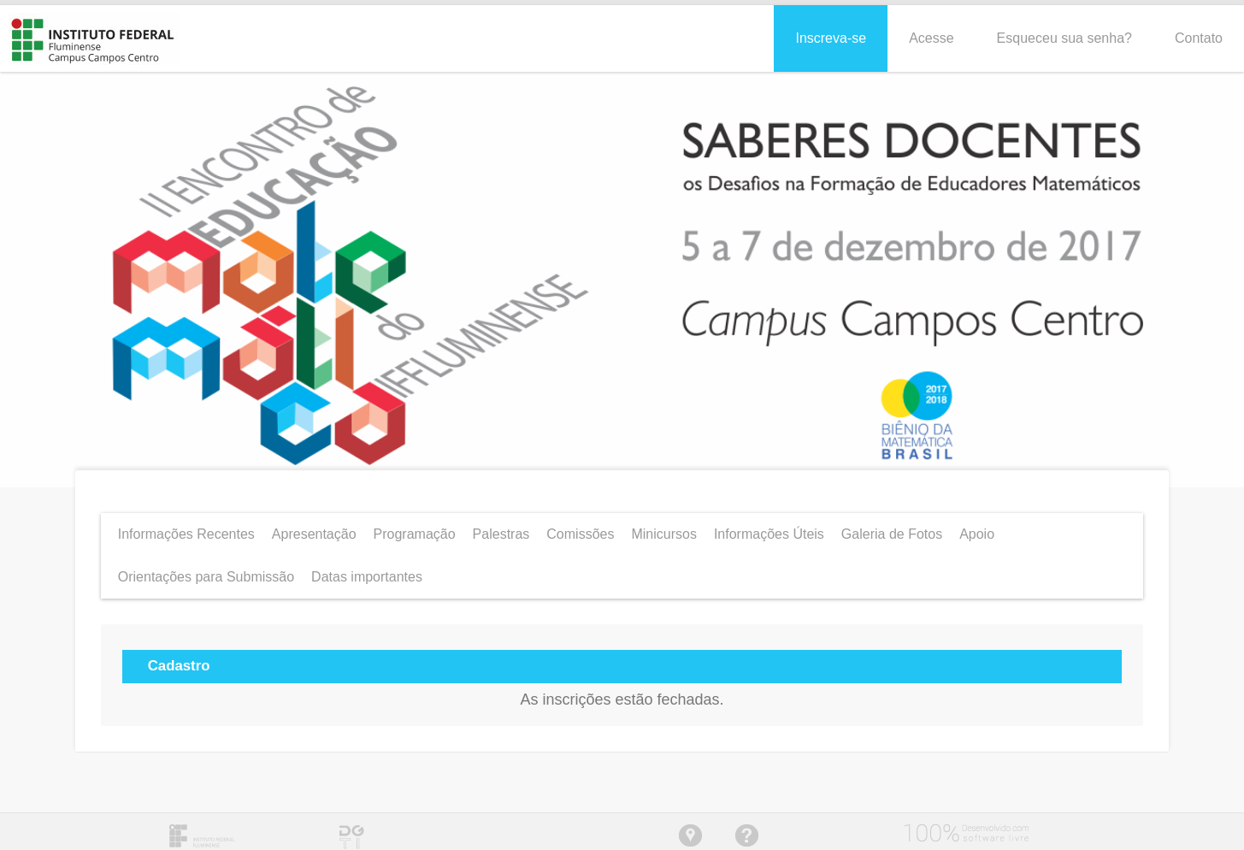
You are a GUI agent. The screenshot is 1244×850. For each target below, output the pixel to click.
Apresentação (314, 529)
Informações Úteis (769, 529)
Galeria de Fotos (891, 529)
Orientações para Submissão (206, 571)
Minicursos (663, 529)
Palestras (501, 529)
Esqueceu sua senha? (1064, 33)
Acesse (931, 33)
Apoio (976, 529)
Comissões (580, 529)
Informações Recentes (186, 529)
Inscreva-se (830, 33)
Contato (1199, 33)
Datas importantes (366, 571)
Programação (415, 529)
